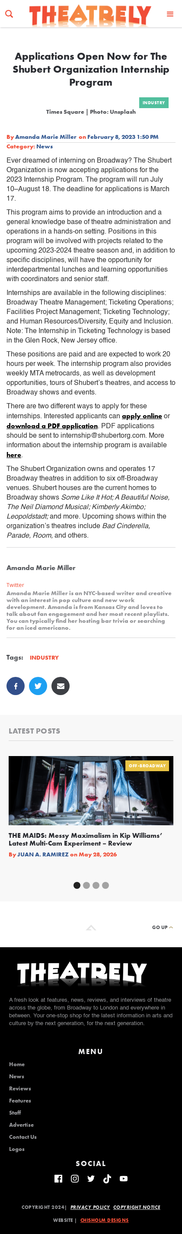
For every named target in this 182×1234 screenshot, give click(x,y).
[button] (170, 13)
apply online (142, 415)
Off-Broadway (147, 766)
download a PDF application (52, 425)
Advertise (21, 1125)
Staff (15, 1112)
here (13, 454)
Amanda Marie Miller (46, 136)
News (44, 146)
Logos (17, 1149)
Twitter (15, 585)
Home (17, 1064)
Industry (154, 103)
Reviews (20, 1088)
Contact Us (23, 1137)
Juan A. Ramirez (43, 854)
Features (20, 1100)
